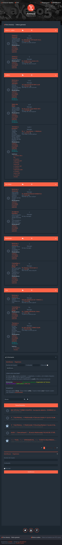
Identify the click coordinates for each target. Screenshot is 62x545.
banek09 (26, 41)
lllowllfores (27, 329)
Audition (7, 75)
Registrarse (18, 362)
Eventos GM (17, 166)
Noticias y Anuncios (15, 190)
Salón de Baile (15, 105)
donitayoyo (27, 62)
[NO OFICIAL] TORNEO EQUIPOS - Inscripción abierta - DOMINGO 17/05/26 (33, 410)
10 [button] (54, 447)
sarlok (25, 269)
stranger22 (27, 86)
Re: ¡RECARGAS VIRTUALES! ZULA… (31, 40)
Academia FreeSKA (15, 212)
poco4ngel (15, 49)
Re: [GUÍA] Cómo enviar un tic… (30, 61)
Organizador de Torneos (43, 382)
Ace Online (8, 184)
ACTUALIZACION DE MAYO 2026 (31, 84)
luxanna (26, 195)
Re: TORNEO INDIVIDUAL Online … (31, 311)
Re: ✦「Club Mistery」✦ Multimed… (32, 131)
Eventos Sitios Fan (28, 419)
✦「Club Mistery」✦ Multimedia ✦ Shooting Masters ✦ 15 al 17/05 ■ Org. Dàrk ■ (33, 425)
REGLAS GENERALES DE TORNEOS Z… (32, 300)
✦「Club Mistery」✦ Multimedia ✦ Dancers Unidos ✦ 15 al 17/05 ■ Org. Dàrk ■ (33, 417)
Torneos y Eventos (15, 127)
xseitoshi (14, 46)
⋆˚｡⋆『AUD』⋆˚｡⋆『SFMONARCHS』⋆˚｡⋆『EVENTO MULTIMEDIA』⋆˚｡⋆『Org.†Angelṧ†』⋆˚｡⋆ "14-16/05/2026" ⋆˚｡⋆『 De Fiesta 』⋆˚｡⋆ (33, 440)
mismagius (15, 48)
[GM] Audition (20, 383)
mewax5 (26, 301)
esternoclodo (19, 392)
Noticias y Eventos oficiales (15, 81)
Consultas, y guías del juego (16, 264)
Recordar (45, 365)
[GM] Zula (27, 383)
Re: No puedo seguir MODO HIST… (31, 109)
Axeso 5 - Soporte (15, 57)
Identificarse (9, 362)
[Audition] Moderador (15, 99)
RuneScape (8, 238)
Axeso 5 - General (15, 36)
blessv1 (26, 313)
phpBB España (20, 543)
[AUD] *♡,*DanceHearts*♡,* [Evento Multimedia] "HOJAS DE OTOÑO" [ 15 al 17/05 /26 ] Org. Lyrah (33, 432)
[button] (42, 448)
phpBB (10, 541)
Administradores (17, 382)
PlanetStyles (23, 541)
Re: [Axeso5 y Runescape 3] (29, 267)
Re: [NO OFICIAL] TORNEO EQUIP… (31, 327)
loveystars (27, 132)
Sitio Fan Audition (11, 383)
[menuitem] (17, 2)
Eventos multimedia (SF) (38, 419)
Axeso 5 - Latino (9, 30)
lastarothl (14, 52)
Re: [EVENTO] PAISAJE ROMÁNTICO (32, 194)
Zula (6, 290)
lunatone (14, 50)
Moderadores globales (29, 382)
